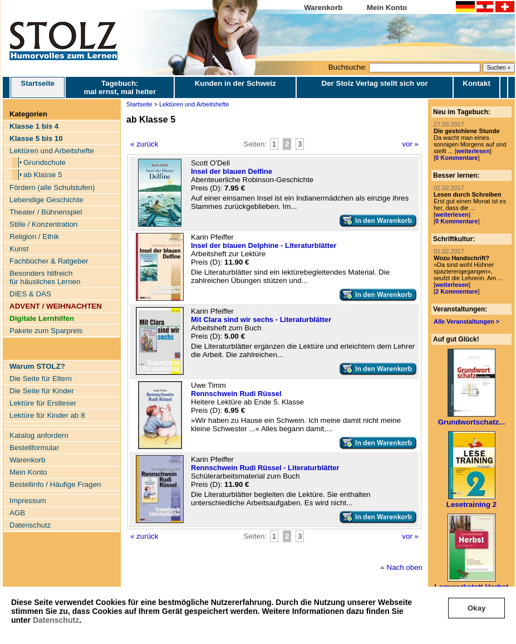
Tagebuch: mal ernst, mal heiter (119, 87)
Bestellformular (34, 447)
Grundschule (44, 162)
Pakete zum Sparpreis (45, 330)
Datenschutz (56, 620)
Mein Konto (387, 7)
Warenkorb (323, 7)
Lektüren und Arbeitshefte (51, 151)
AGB (17, 513)
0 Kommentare (456, 157)
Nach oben (404, 567)
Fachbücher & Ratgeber (49, 261)
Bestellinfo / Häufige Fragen (55, 484)
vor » (410, 144)
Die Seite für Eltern (40, 378)
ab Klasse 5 (42, 174)
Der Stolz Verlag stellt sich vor (375, 83)
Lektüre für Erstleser (42, 403)
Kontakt (476, 83)
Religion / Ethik (34, 236)
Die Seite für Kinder (41, 391)
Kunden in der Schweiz (235, 83)
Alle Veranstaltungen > (466, 321)
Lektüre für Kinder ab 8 (47, 415)
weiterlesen (473, 151)
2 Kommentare (456, 291)
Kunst (18, 249)
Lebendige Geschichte (46, 200)
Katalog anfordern (38, 435)
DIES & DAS (30, 294)
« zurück (144, 144)
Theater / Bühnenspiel (45, 212)
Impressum (27, 500)
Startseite (38, 87)
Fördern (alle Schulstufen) (52, 187)
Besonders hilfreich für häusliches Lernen (44, 277)
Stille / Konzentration (43, 224)
